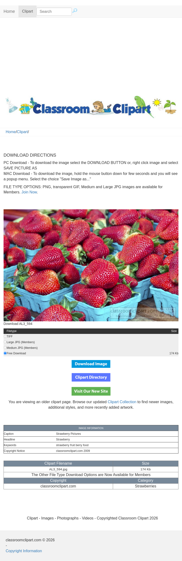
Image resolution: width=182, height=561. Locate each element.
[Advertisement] (91, 55)
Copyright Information (24, 551)
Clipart (29, 11)
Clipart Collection (122, 402)
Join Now (28, 192)
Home (9, 11)
